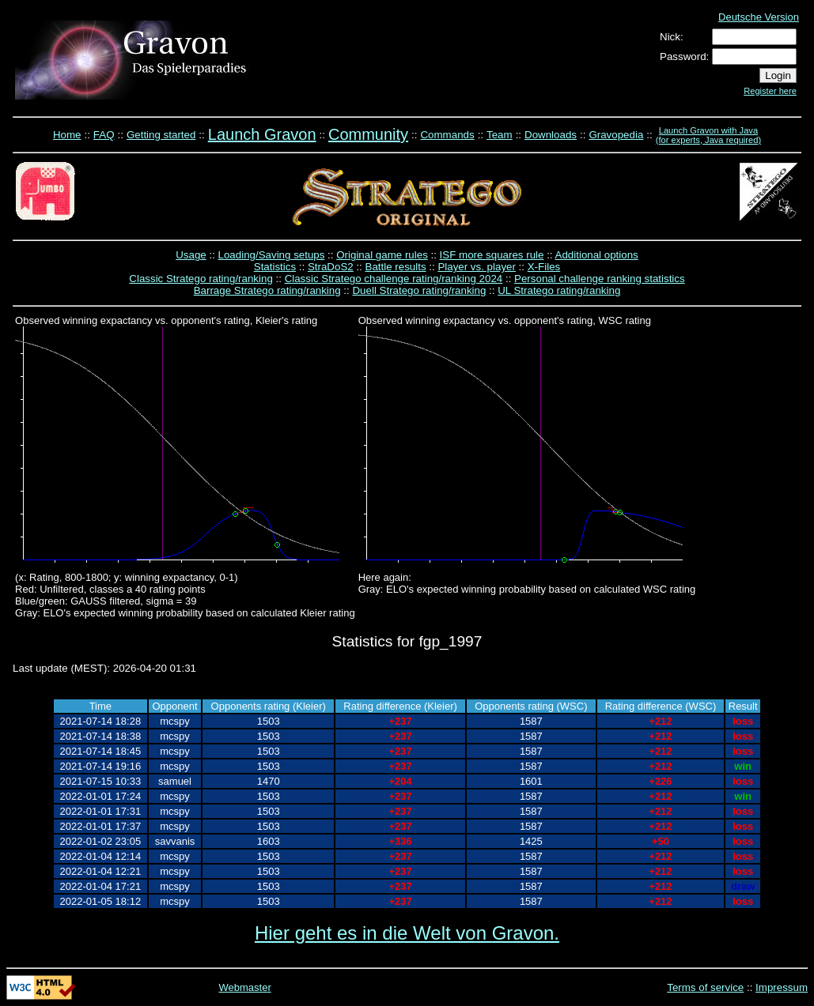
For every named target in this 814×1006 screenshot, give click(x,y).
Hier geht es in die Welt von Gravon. (407, 933)
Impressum (781, 987)
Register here (770, 91)
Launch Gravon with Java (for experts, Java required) (708, 135)
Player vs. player (476, 267)
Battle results (395, 267)
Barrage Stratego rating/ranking (267, 290)
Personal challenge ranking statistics (599, 278)
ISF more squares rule (492, 255)
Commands (447, 135)
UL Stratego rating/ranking (559, 290)
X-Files (544, 267)
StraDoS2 (331, 267)
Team (500, 135)
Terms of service (705, 987)
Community (368, 134)
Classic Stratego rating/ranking (201, 278)
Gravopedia (616, 135)
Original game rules (382, 255)
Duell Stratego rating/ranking (419, 290)
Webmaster (245, 987)
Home (67, 135)
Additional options (596, 255)
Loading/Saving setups (271, 255)
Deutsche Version (758, 17)
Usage (191, 255)
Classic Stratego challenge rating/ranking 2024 (394, 278)
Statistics (275, 267)
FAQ (104, 135)
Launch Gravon (262, 134)
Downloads (550, 135)
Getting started (161, 135)
